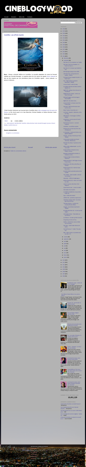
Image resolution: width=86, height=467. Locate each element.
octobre (66, 236)
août (65, 241)
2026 (63, 28)
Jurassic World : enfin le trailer (70, 84)
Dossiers (13, 17)
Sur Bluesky (33, 458)
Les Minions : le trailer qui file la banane (72, 217)
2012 (63, 262)
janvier (65, 257)
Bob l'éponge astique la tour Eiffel (71, 71)
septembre (66, 239)
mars (65, 252)
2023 (63, 35)
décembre (66, 58)
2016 (63, 51)
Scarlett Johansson (12, 125)
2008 (63, 271)
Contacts (29, 17)
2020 (63, 42)
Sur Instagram (34, 456)
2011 (63, 264)
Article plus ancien (51, 147)
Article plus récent (9, 147)
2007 (63, 273)
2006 (63, 276)
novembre (66, 60)
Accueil (6, 17)
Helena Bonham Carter (32, 123)
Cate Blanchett (17, 123)
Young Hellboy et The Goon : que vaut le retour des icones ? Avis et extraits (75, 371)
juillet (65, 243)
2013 (63, 260)
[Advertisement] (30, 141)
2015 (63, 53)
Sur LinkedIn (33, 448)
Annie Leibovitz (51, 76)
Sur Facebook (34, 452)
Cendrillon (24, 123)
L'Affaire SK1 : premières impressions (72, 197)
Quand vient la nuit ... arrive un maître (72, 187)
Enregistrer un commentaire (12, 133)
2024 (63, 33)
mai (65, 248)
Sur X (32, 450)
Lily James (48, 123)
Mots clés (21, 17)
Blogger (45, 462)
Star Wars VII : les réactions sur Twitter (72, 62)
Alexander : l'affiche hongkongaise (71, 178)
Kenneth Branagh (42, 123)
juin (65, 246)
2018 (63, 47)
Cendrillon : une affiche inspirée (14, 35)
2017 (63, 49)
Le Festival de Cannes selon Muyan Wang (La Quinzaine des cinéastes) (74, 383)
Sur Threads (33, 454)
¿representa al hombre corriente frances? (70, 404)
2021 (63, 40)
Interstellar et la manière (69, 189)
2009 (63, 269)
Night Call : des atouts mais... (70, 100)
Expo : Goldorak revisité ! (69, 195)
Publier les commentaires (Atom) (18, 151)
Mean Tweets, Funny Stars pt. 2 (70, 110)
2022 (63, 38)
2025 (63, 31)
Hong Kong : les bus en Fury (69, 219)
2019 (63, 44)
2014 (63, 56)
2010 (63, 267)
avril (65, 250)
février (65, 255)
